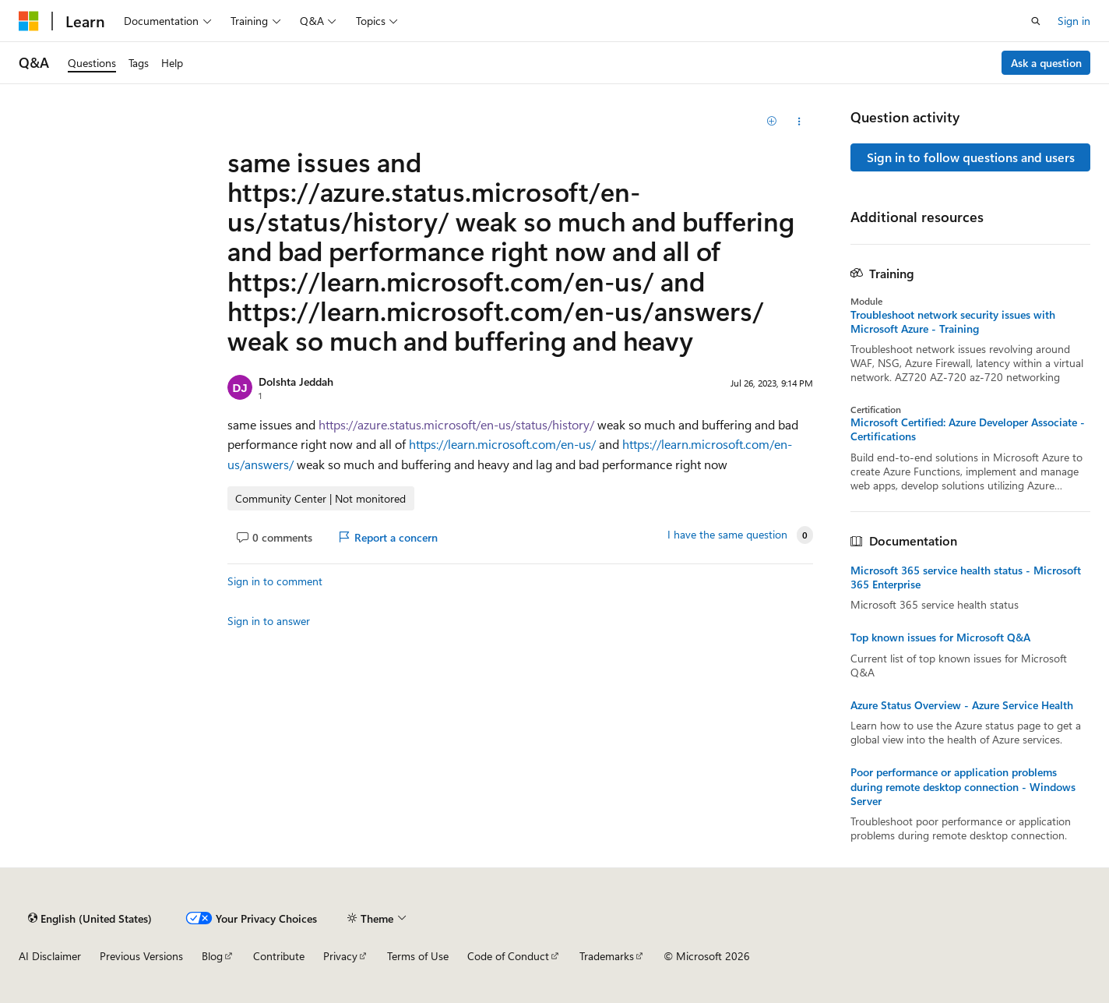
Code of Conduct (508, 955)
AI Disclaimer (50, 955)
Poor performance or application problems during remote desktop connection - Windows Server (963, 786)
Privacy (340, 955)
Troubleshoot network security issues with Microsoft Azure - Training (952, 322)
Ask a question (1046, 62)
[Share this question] (799, 121)
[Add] (772, 121)
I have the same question (727, 534)
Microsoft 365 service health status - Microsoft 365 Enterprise (965, 577)
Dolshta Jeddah (296, 381)
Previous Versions (141, 955)
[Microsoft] (29, 21)
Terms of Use (418, 955)
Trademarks (606, 955)
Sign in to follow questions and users (971, 157)
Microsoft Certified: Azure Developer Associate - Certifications (967, 429)
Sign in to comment (274, 581)
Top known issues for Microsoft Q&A (940, 637)
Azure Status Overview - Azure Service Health (961, 705)
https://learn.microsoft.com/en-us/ (502, 444)
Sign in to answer (268, 620)
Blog (212, 955)
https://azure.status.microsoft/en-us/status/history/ (456, 424)
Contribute (279, 955)
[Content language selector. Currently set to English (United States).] (90, 918)
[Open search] (1035, 21)
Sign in (1074, 20)
